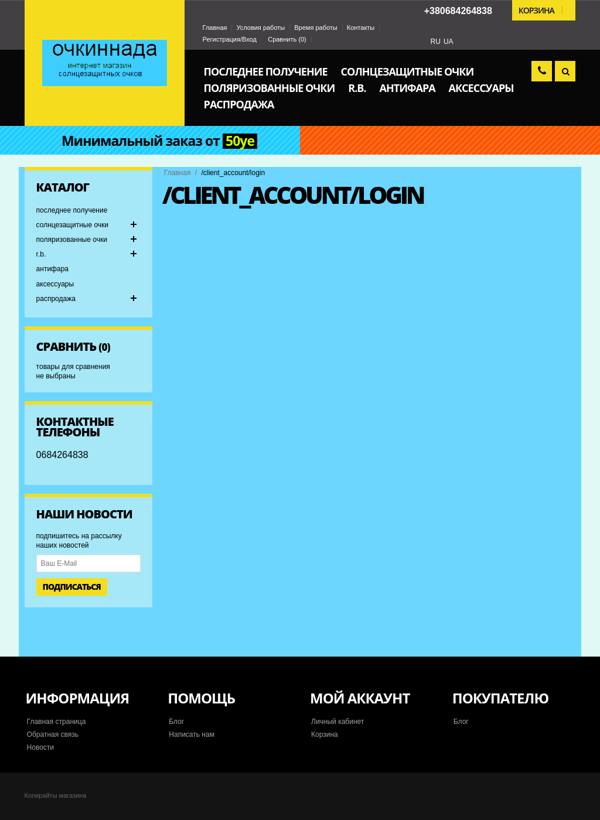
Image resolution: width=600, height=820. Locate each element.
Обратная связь (53, 734)
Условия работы (260, 27)
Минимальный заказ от (159, 141)
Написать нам (191, 734)
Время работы (316, 27)
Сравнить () (287, 39)
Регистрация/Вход (230, 39)
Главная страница (56, 722)
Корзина (324, 734)
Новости (40, 747)
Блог (176, 722)
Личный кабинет (337, 722)
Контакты (361, 27)
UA (449, 41)
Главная (215, 27)
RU (436, 41)
